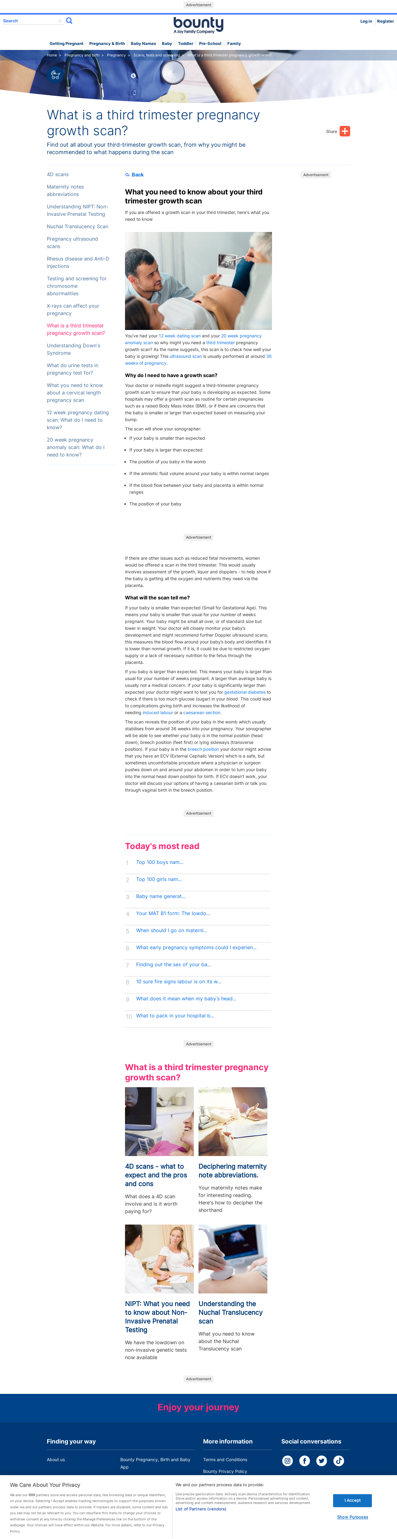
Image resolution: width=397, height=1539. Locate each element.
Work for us (58, 1478)
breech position (203, 749)
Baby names (143, 43)
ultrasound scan (186, 356)
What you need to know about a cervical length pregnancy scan (75, 392)
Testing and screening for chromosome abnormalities (77, 286)
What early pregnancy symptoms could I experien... (196, 947)
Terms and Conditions (225, 1459)
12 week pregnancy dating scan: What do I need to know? (78, 420)
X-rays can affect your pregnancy (73, 309)
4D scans (58, 174)
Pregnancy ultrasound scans (72, 242)
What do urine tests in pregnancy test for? (72, 369)
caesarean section (201, 712)
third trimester (220, 342)
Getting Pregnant (66, 43)
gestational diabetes (244, 692)
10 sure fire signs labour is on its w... (178, 982)
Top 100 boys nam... (159, 862)
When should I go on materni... (171, 930)
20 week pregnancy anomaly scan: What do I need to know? (76, 447)
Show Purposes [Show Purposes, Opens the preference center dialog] (352, 1523)
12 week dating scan (180, 335)
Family (234, 43)
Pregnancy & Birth (107, 43)
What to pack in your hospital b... (175, 1016)
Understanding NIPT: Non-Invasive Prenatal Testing (77, 210)
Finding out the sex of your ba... (173, 964)
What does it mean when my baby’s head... (186, 999)
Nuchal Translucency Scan (77, 226)
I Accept (353, 1507)
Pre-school (210, 43)
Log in (366, 21)
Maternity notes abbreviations (65, 190)
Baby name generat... (160, 896)
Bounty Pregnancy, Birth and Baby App (155, 1463)
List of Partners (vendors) (201, 1515)
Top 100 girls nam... (159, 879)
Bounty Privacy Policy (225, 1471)
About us (56, 1459)
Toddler (185, 43)
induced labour (158, 712)
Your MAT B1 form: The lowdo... (173, 913)
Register (385, 21)
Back (134, 174)
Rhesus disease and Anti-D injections (78, 262)
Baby (167, 43)
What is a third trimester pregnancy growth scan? (76, 329)
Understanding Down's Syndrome (73, 349)
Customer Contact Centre (146, 1478)
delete (59, 20)
